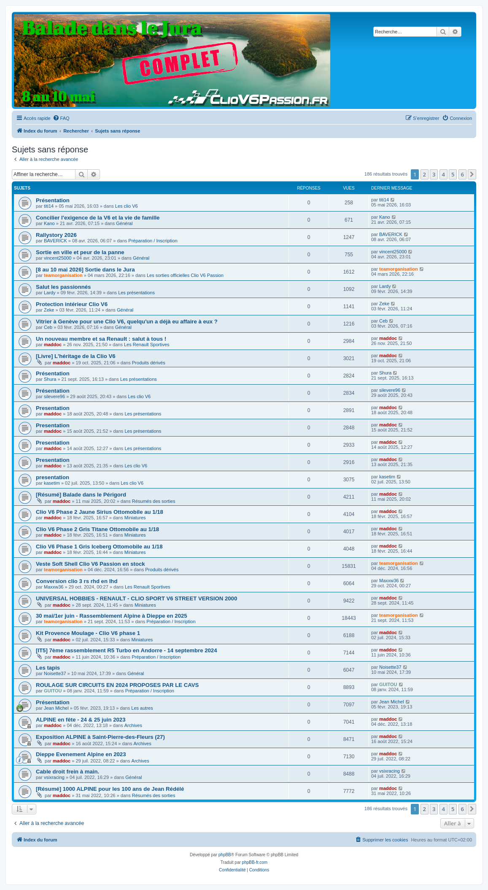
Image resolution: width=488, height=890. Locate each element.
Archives (133, 725)
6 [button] (462, 174)
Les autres (142, 708)
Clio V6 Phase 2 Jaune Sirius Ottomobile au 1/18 (99, 512)
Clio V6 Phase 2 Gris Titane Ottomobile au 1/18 (97, 529)
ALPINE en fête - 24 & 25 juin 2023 (81, 719)
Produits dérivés (148, 362)
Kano (49, 223)
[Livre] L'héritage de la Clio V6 (76, 356)
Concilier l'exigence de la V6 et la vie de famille (97, 217)
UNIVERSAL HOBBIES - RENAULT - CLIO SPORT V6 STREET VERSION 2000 (136, 598)
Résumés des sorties (153, 501)
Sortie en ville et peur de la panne (80, 252)
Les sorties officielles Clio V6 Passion (185, 275)
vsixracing (54, 777)
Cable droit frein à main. (67, 771)
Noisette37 (55, 673)
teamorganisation (63, 275)
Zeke (49, 309)
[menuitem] (61, 118)
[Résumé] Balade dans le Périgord (81, 494)
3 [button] (433, 174)
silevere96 (54, 396)
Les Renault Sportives (147, 344)
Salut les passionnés (63, 287)
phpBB (224, 854)
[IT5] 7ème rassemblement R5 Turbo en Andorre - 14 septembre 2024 (126, 650)
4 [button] (443, 174)
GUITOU (53, 690)
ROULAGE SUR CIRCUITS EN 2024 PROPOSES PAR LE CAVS (117, 685)
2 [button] (424, 174)
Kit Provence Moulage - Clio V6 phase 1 (88, 633)
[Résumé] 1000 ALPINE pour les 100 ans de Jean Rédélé (110, 789)
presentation (52, 477)
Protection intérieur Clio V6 (72, 304)
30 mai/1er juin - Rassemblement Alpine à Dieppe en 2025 (111, 616)
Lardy (50, 292)
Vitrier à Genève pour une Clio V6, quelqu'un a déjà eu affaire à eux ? (127, 321)
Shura (50, 379)
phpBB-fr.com (255, 862)
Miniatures (135, 517)
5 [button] (452, 174)
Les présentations (136, 292)
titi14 (49, 206)
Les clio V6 (126, 206)
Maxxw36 (53, 586)
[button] (472, 174)
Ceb (48, 327)
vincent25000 (57, 257)
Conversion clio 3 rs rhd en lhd (76, 581)
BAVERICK (55, 240)
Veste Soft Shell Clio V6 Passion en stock (90, 564)
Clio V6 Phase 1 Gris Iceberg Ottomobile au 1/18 (99, 546)
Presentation (53, 408)
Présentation (53, 200)
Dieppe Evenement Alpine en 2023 (81, 754)
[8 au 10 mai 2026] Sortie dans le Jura (85, 269)
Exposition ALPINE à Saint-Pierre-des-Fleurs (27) (100, 737)
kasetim (52, 483)
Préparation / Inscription (152, 240)
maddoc (53, 344)
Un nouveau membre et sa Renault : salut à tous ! (101, 339)
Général (124, 223)
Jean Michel (56, 708)
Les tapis (48, 668)
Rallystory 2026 (56, 235)
